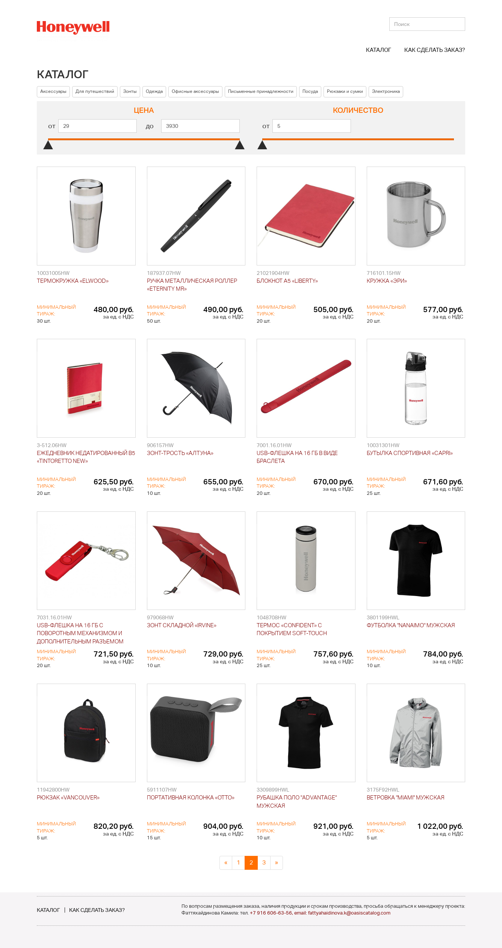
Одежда (154, 91)
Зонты (130, 91)
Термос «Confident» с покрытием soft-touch (292, 629)
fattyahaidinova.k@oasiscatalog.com (349, 913)
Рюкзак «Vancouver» (68, 797)
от (52, 126)
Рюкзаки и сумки (345, 91)
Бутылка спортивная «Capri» (410, 453)
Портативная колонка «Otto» (190, 797)
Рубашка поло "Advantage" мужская (297, 801)
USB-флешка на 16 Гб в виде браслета (297, 457)
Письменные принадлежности (260, 91)
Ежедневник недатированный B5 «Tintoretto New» (86, 457)
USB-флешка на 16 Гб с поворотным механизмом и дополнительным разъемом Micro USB (80, 634)
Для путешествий (95, 91)
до (150, 126)
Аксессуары (53, 91)
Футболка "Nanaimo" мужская (411, 625)
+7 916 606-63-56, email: (279, 913)
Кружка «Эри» (387, 281)
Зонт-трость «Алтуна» (180, 453)
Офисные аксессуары (195, 91)
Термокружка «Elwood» (73, 281)
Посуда (310, 91)
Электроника (386, 91)
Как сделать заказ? (434, 50)
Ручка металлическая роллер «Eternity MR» (192, 285)
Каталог (378, 50)
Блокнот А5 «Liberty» (287, 281)
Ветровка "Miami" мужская (406, 797)
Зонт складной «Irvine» (181, 625)
